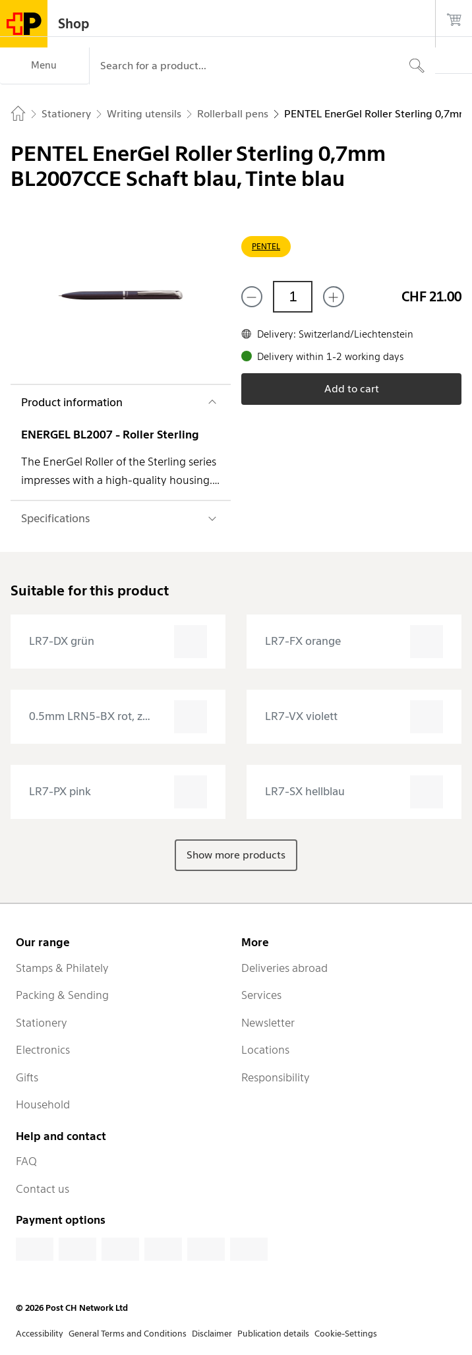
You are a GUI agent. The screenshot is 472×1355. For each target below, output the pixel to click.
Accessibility (39, 1334)
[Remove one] (251, 296)
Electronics (43, 1049)
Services (261, 995)
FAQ (26, 1161)
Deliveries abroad (284, 968)
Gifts (27, 1077)
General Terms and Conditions (128, 1334)
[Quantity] (292, 297)
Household (43, 1104)
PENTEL (266, 246)
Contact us (42, 1188)
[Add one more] (333, 296)
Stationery (41, 1022)
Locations (265, 1049)
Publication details (273, 1334)
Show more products (236, 855)
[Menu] (44, 65)
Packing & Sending (62, 995)
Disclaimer (212, 1334)
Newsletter (268, 1022)
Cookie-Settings (345, 1334)
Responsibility (275, 1077)
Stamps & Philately (62, 968)
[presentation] (118, 642)
